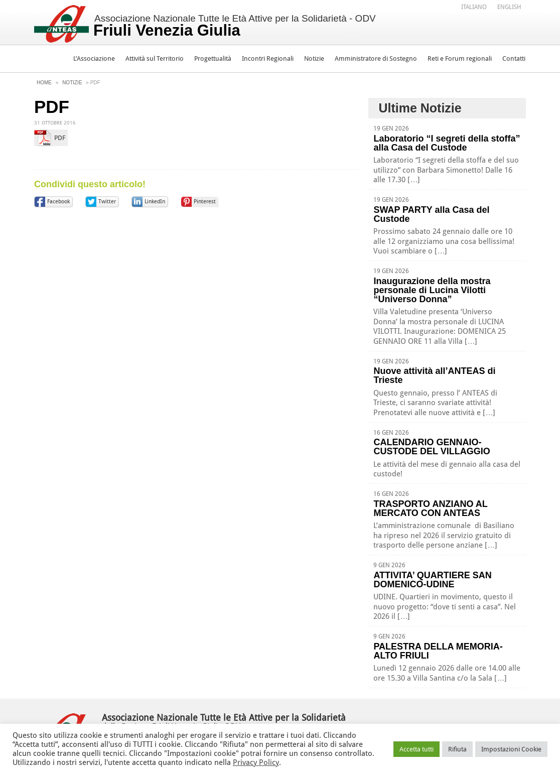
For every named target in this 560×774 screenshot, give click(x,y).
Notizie (314, 58)
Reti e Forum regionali (460, 58)
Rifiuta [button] (457, 749)
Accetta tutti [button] (416, 749)
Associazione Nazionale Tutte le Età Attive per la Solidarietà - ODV (234, 26)
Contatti (513, 58)
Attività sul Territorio (154, 58)
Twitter (107, 201)
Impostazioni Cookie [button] (511, 749)
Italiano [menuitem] (474, 7)
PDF (59, 138)
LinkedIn (155, 201)
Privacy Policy (256, 762)
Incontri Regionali (268, 58)
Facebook (58, 201)
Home (44, 82)
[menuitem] (474, 6)
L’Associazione (94, 58)
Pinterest (205, 201)
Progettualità (212, 58)
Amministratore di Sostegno (376, 58)
